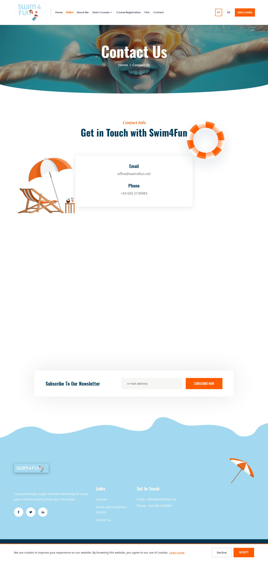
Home (59, 12)
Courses (101, 499)
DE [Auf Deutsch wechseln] (228, 12)
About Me (83, 12)
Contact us (103, 520)
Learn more (176, 552)
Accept (243, 552)
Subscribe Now (204, 383)
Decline (222, 552)
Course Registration (128, 12)
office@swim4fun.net (134, 173)
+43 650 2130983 (134, 193)
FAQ (146, 12)
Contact (158, 12)
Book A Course (244, 12)
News (69, 12)
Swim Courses (101, 12)
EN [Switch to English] (218, 12)
